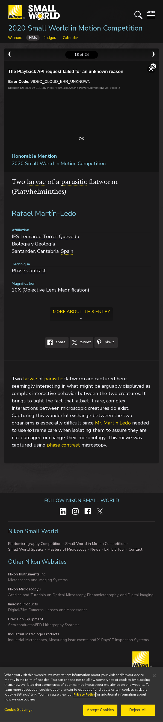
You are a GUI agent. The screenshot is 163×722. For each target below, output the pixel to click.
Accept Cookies (100, 712)
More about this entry (81, 312)
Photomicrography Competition (34, 543)
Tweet (80, 342)
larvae (36, 182)
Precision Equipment (25, 619)
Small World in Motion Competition (95, 543)
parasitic (74, 182)
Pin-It (104, 342)
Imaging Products (23, 604)
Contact (135, 549)
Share (55, 342)
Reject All (138, 712)
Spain (67, 251)
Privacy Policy (84, 697)
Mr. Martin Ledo (113, 423)
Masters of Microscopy (67, 549)
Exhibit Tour (114, 549)
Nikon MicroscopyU (24, 589)
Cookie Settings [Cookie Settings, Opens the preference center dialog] (18, 712)
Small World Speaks (26, 549)
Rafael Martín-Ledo (44, 213)
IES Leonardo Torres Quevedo (45, 236)
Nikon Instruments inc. (27, 574)
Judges (50, 37)
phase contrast (63, 445)
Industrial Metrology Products (33, 634)
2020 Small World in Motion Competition (75, 28)
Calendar (70, 37)
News (95, 549)
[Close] (154, 678)
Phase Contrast (29, 270)
